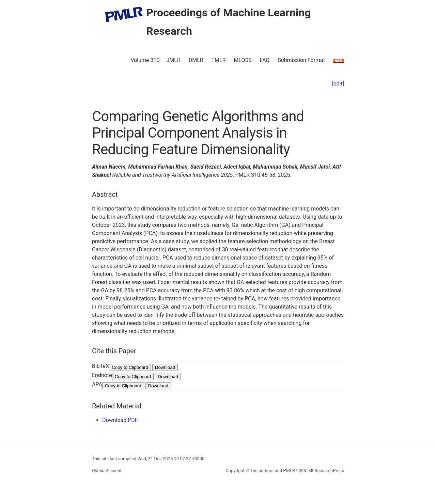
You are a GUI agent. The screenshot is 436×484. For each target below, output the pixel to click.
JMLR (174, 60)
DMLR (196, 60)
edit (338, 83)
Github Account (107, 470)
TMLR (218, 60)
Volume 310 (144, 60)
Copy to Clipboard (130, 367)
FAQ (264, 60)
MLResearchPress (325, 470)
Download (165, 367)
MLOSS (242, 60)
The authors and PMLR (272, 470)
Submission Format (301, 60)
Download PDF (120, 420)
